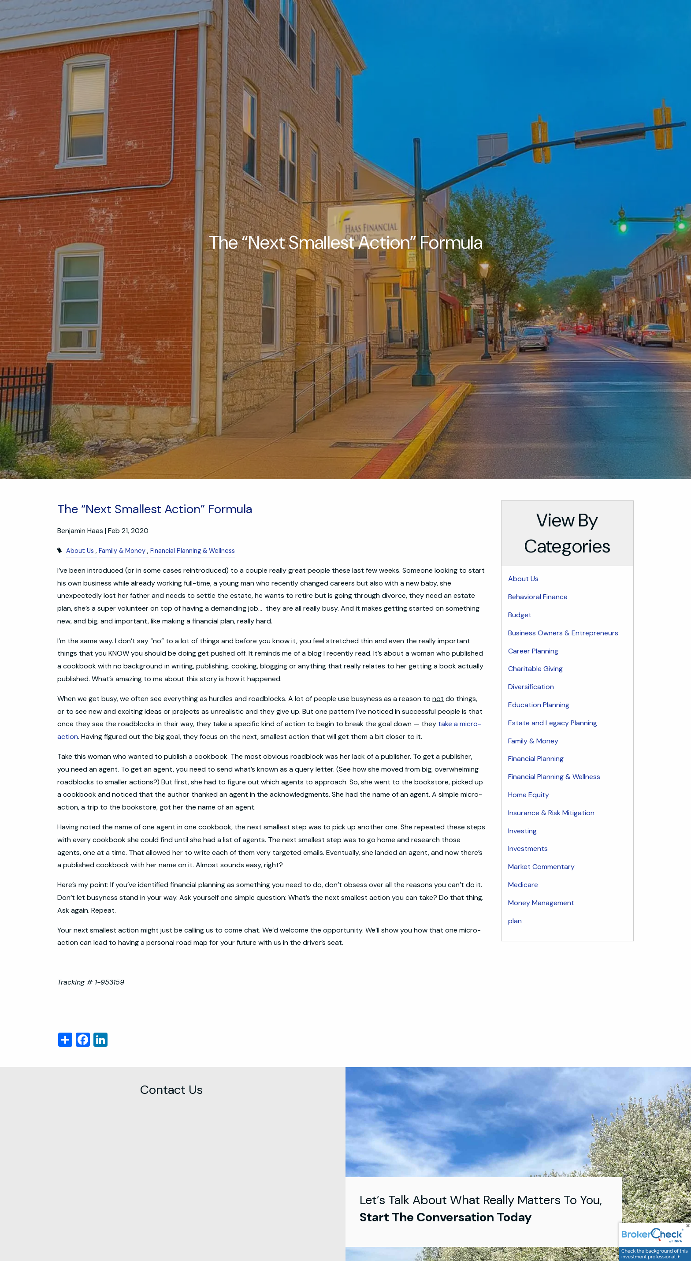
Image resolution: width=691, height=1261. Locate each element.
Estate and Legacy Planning (552, 723)
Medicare (523, 884)
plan (515, 920)
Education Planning (538, 704)
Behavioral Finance (538, 596)
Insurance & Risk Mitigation (551, 812)
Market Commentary (541, 866)
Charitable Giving (535, 668)
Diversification (531, 686)
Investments (528, 848)
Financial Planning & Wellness (192, 551)
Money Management (541, 902)
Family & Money (122, 551)
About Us (80, 551)
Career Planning (533, 651)
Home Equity (528, 794)
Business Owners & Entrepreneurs (563, 633)
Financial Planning (536, 758)
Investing (522, 831)
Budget (519, 614)
